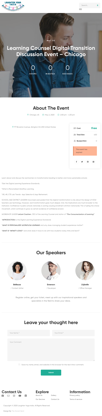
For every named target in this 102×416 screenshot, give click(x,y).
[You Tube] (20, 395)
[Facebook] (76, 162)
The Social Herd (18, 411)
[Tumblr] (93, 162)
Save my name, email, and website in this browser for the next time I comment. (53, 365)
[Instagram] (14, 395)
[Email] (8, 395)
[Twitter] (82, 162)
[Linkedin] (88, 162)
